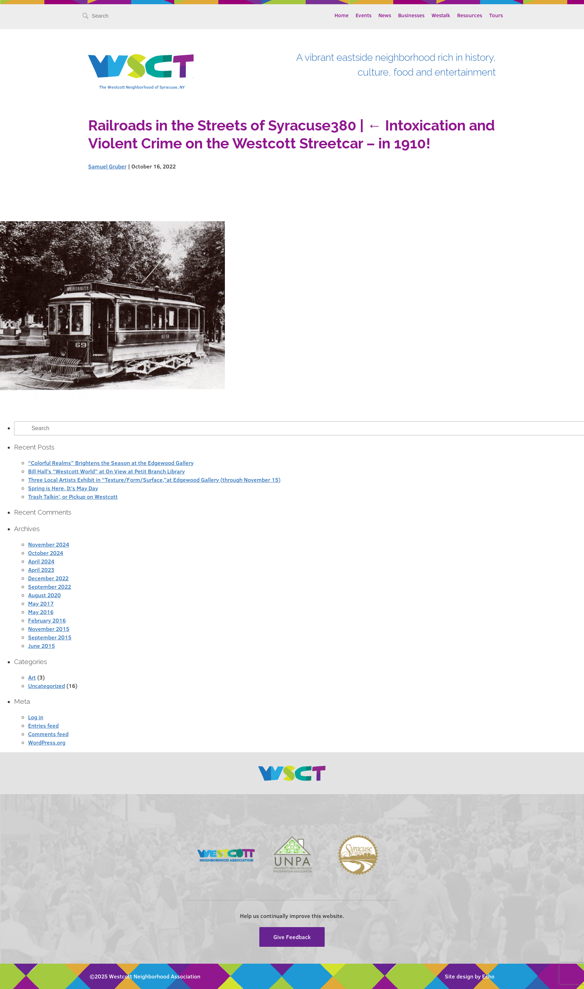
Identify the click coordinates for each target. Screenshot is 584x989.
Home (342, 15)
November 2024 (48, 544)
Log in (35, 717)
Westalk (440, 15)
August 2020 (44, 595)
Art (32, 677)
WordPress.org (46, 742)
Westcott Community (141, 66)
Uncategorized (46, 685)
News (384, 15)
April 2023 (41, 569)
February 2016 (47, 620)
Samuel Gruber (107, 166)
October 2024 (45, 552)
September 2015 (49, 637)
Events (363, 15)
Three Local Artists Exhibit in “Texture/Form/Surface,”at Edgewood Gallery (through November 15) (154, 479)
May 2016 (40, 611)
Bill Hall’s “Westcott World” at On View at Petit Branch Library (106, 471)
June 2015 (41, 645)
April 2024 (41, 561)
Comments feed (48, 734)
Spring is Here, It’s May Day (63, 488)
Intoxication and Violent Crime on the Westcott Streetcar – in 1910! (291, 134)
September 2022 (49, 586)
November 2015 (48, 628)
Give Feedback (292, 936)
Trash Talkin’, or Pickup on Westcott (73, 496)
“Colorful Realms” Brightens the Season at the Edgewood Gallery (111, 462)
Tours (496, 15)
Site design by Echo (469, 976)
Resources (469, 15)
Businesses (411, 15)
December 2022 (48, 578)
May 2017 (41, 603)
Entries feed (43, 725)
